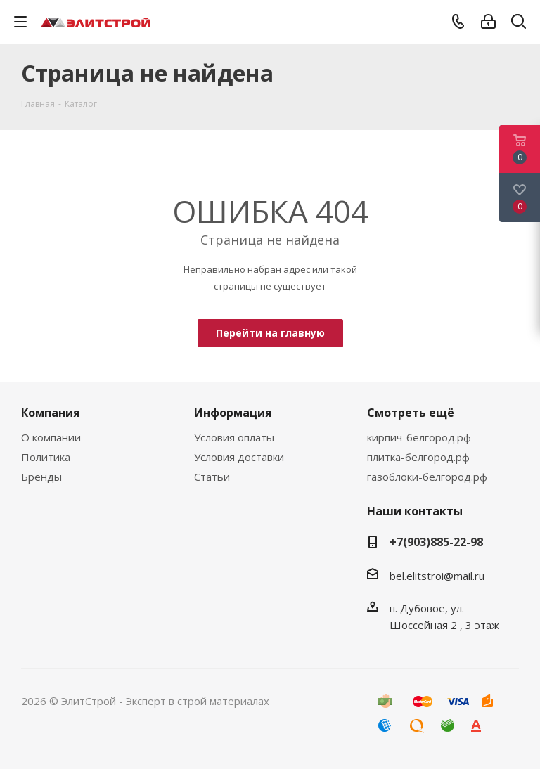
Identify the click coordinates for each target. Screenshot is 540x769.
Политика (45, 457)
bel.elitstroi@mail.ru (438, 576)
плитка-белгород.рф (418, 457)
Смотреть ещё (410, 412)
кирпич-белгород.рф (419, 437)
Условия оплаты (234, 437)
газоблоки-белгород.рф (427, 477)
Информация (233, 412)
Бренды (41, 477)
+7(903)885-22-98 (436, 542)
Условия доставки (239, 457)
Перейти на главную (270, 333)
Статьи (212, 477)
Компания (50, 412)
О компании (51, 437)
